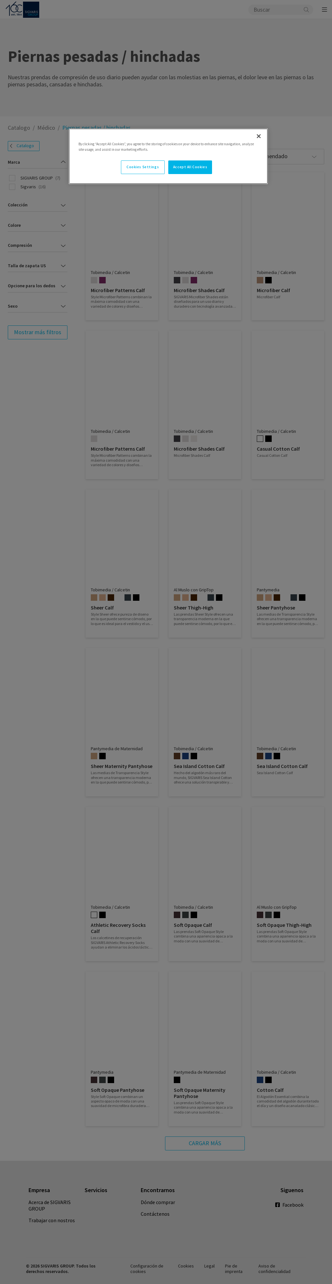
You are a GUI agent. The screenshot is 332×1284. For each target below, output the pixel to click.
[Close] (259, 136)
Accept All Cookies (190, 167)
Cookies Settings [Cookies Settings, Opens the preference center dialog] (142, 167)
